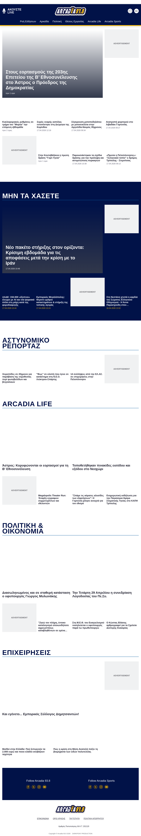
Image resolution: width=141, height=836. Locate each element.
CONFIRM (54, 448)
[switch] (99, 415)
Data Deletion (57, 457)
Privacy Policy (83, 457)
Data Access (70, 457)
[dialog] (70, 418)
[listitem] (70, 410)
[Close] (110, 379)
